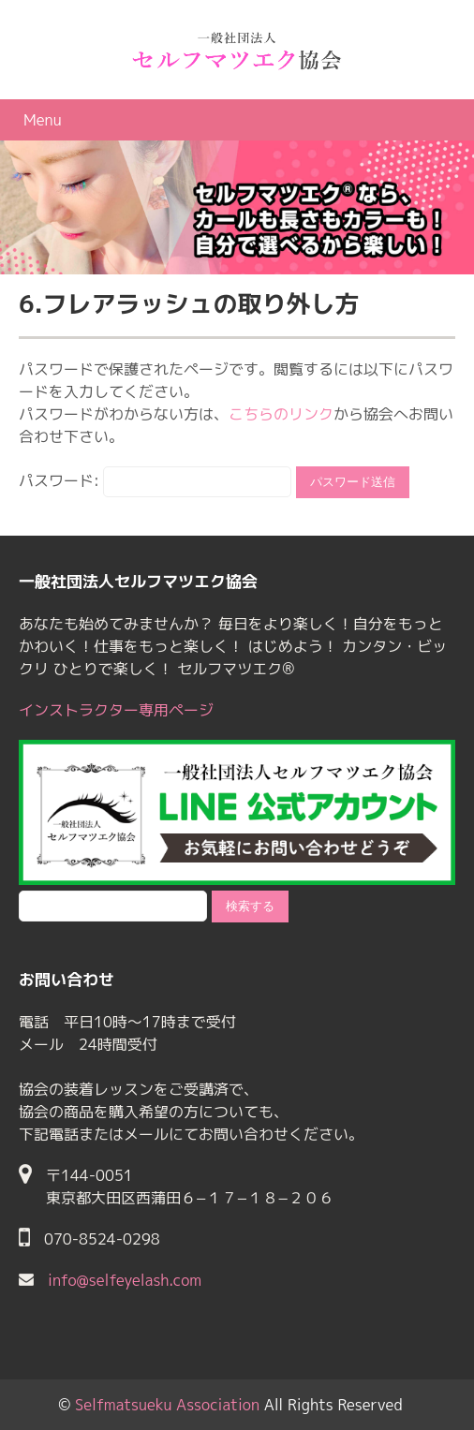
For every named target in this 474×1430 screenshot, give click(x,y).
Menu (42, 120)
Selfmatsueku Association (167, 1404)
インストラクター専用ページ (116, 710)
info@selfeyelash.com (124, 1280)
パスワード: (155, 480)
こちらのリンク (281, 414)
